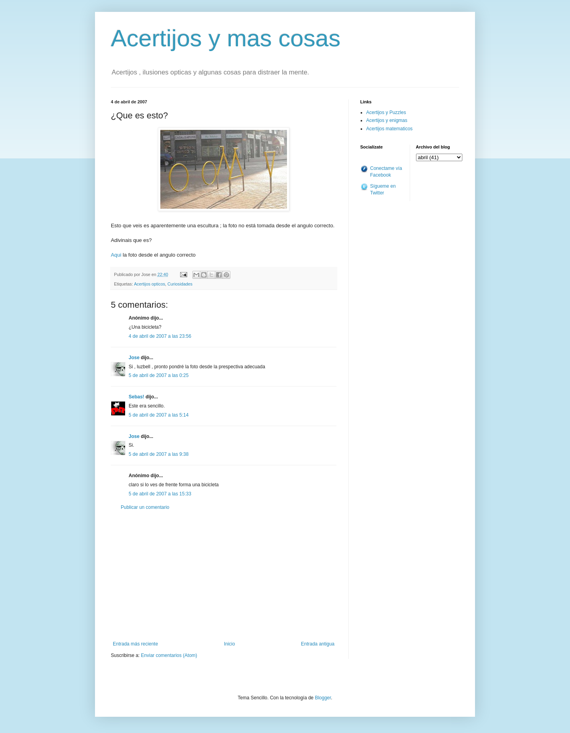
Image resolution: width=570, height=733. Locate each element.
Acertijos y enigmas (386, 120)
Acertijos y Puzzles (386, 112)
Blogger (323, 698)
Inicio (229, 644)
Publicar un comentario (145, 507)
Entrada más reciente (135, 644)
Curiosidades (179, 284)
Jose (134, 357)
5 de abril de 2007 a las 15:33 (160, 494)
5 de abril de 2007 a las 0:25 (158, 375)
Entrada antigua (317, 644)
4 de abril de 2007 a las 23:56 (160, 336)
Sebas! (136, 397)
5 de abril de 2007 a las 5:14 (158, 415)
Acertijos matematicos (389, 128)
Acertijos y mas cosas (225, 38)
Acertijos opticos (149, 284)
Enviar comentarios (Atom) (169, 655)
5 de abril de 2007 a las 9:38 (158, 454)
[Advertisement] (223, 575)
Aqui (116, 255)
